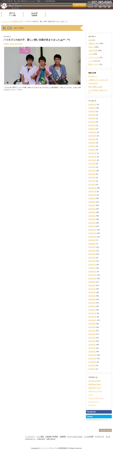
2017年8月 (92, 167)
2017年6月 (92, 174)
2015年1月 (92, 268)
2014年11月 (92, 275)
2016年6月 (92, 209)
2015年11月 (92, 233)
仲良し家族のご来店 (95, 87)
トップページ (5, 21)
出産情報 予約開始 (51, 436)
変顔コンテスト (93, 64)
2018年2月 (92, 146)
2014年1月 (92, 310)
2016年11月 (92, 191)
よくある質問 (88, 436)
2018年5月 (92, 143)
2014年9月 (92, 282)
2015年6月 (92, 251)
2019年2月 (92, 129)
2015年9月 (92, 240)
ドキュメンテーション (96, 398)
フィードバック (93, 402)
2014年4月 (92, 299)
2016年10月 (92, 195)
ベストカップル (93, 57)
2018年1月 (92, 150)
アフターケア (99, 436)
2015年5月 (92, 254)
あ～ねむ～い (93, 76)
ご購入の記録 (18, 44)
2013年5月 (92, 337)
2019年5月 (92, 118)
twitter (90, 40)
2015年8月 (92, 244)
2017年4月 (92, 177)
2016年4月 (92, 216)
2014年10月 (92, 278)
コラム (90, 54)
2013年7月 (92, 330)
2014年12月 (92, 271)
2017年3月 (92, 181)
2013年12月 (92, 313)
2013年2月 (92, 348)
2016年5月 (92, 212)
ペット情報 (12, 14)
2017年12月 (92, 153)
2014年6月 (92, 292)
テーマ (90, 395)
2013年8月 (92, 327)
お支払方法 (41, 439)
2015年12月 (92, 230)
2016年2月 (92, 223)
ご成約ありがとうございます (98, 80)
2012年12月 (92, 355)
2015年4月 (92, 257)
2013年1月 (92, 351)
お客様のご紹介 (17, 21)
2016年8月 (92, 202)
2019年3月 (92, 125)
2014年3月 (92, 303)
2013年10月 (92, 320)
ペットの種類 (93, 61)
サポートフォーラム (95, 391)
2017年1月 (92, 184)
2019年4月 (92, 122)
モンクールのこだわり (75, 436)
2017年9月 (92, 163)
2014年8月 (92, 285)
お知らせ (91, 47)
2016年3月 (92, 219)
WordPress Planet (94, 384)
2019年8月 (92, 108)
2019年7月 (92, 111)
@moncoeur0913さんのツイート (97, 419)
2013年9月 (92, 324)
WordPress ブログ (94, 388)
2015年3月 (92, 261)
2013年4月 (92, 341)
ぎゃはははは (93, 83)
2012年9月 (92, 365)
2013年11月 (92, 317)
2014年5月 (92, 296)
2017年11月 (92, 156)
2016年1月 (92, 226)
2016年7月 (92, 205)
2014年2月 (92, 306)
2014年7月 (92, 289)
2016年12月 (92, 188)
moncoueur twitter (94, 381)
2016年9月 (92, 198)
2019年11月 (92, 104)
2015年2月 (92, 264)
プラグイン (92, 405)
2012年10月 (92, 362)
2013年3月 (92, 344)
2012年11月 (92, 358)
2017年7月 (92, 170)
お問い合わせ (50, 439)
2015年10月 (92, 237)
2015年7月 (92, 247)
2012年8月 (92, 369)
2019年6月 (92, 115)
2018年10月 (92, 136)
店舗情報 (34, 14)
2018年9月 (92, 139)
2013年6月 (92, 334)
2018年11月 (92, 132)
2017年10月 (92, 160)
